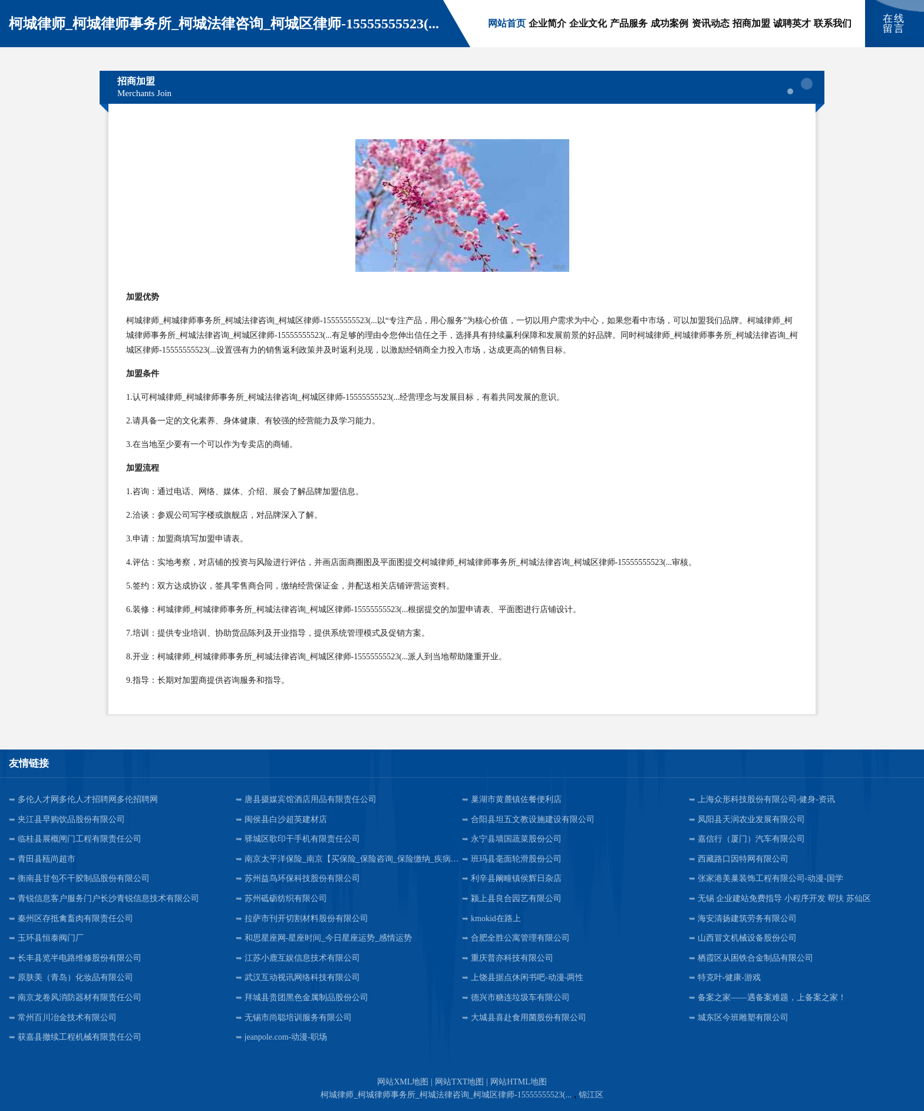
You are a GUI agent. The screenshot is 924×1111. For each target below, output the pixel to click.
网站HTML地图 (518, 1081)
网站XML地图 (402, 1081)
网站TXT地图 (459, 1081)
